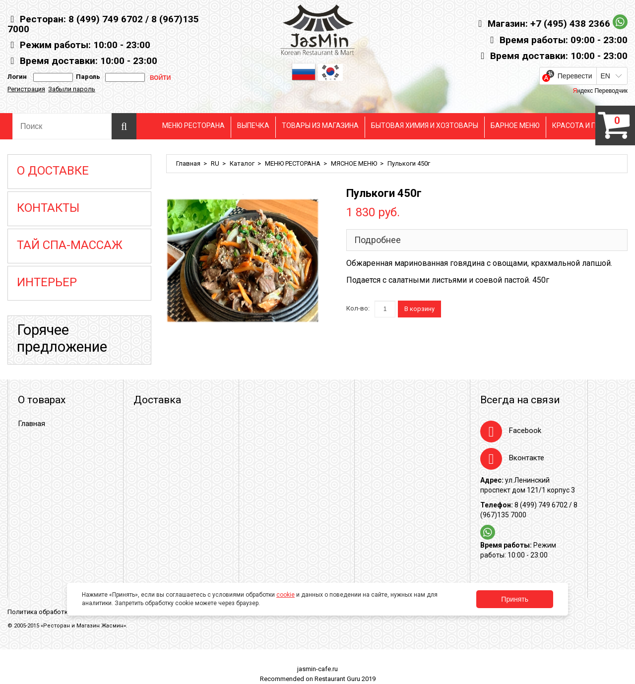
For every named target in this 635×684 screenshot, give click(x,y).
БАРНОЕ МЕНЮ (515, 125)
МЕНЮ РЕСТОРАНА (193, 125)
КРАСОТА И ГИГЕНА (584, 125)
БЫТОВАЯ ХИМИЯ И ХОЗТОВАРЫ (424, 125)
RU (215, 163)
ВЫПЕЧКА (253, 125)
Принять (514, 599)
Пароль (86, 76)
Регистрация (26, 89)
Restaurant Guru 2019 (345, 679)
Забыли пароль (71, 89)
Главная (188, 163)
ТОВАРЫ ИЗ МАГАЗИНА (320, 125)
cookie (285, 594)
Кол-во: (358, 308)
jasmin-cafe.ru (317, 669)
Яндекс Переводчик (600, 90)
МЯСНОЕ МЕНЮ (354, 163)
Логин (17, 76)
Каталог (242, 163)
